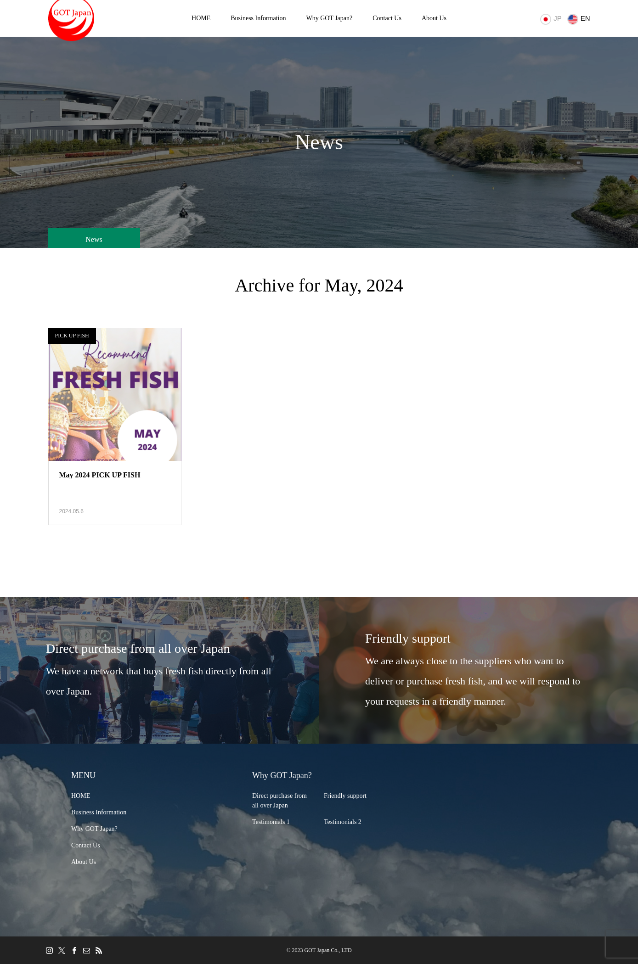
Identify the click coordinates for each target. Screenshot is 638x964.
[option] (159, 670)
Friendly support (345, 795)
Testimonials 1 (271, 821)
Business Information (258, 18)
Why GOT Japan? (329, 18)
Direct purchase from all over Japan (279, 800)
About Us (434, 18)
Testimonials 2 (342, 821)
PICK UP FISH (72, 335)
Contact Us (387, 18)
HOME (201, 18)
